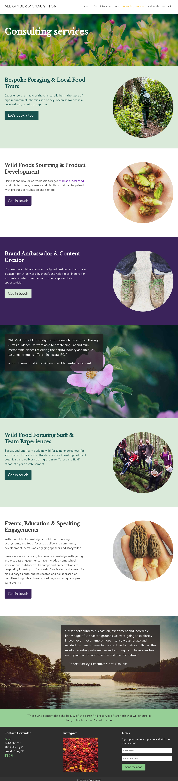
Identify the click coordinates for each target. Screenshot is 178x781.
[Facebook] (7, 756)
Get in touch (18, 201)
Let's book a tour (21, 116)
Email (8, 739)
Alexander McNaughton (31, 6)
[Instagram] (11, 756)
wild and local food (71, 181)
